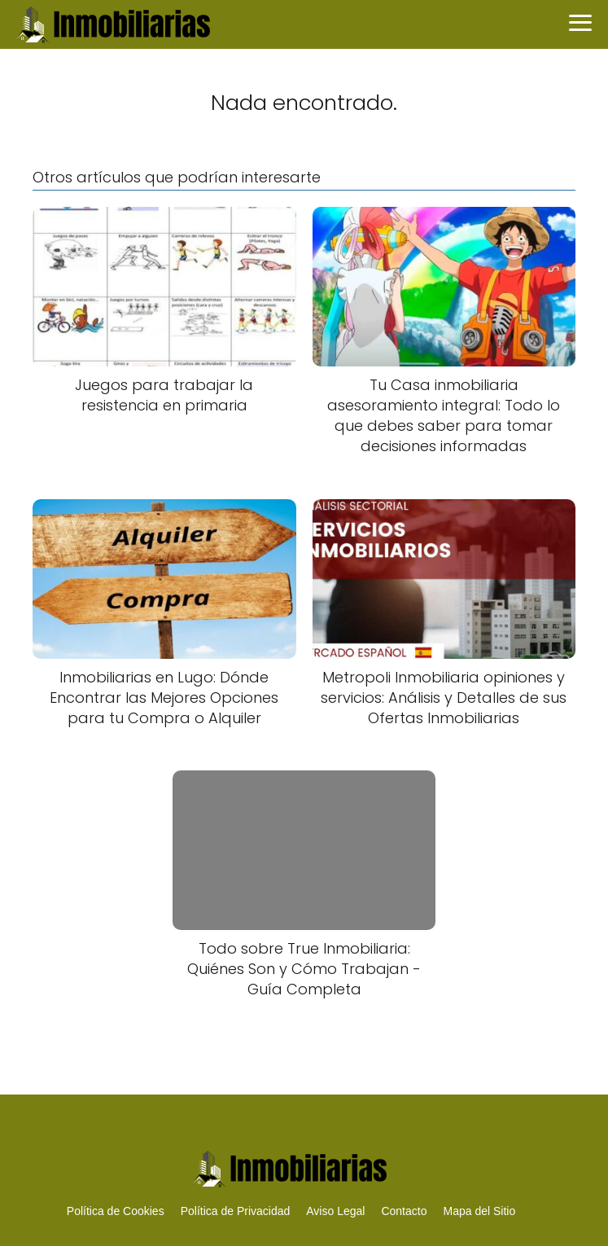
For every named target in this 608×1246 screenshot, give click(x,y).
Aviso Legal (335, 1210)
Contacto (403, 1210)
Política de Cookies (115, 1210)
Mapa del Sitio (479, 1210)
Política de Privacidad (236, 1210)
